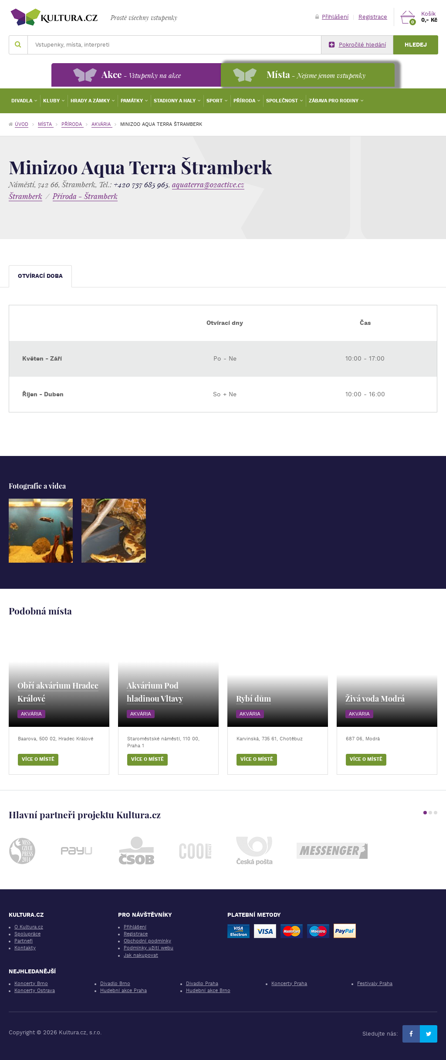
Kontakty (25, 948)
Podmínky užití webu (148, 948)
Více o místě (38, 759)
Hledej (416, 44)
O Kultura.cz (28, 927)
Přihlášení (331, 17)
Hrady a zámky (91, 101)
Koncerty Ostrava (34, 990)
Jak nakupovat (141, 955)
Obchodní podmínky (147, 941)
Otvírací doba (40, 276)
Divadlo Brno (115, 983)
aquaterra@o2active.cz (208, 184)
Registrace (372, 17)
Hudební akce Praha (123, 990)
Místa (46, 124)
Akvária (101, 124)
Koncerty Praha (289, 983)
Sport (215, 101)
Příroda (245, 101)
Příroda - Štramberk (85, 196)
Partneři (23, 941)
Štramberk (25, 196)
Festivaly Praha (374, 983)
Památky (132, 101)
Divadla (22, 101)
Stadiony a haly (175, 101)
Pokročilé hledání (357, 44)
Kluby (52, 101)
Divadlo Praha (202, 983)
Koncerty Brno (31, 983)
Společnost (282, 101)
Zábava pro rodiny (334, 101)
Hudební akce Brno (208, 990)
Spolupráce (27, 934)
